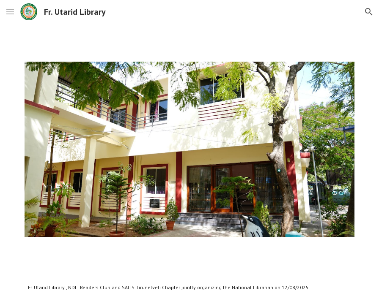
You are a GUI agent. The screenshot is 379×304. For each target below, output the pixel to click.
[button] (10, 11)
